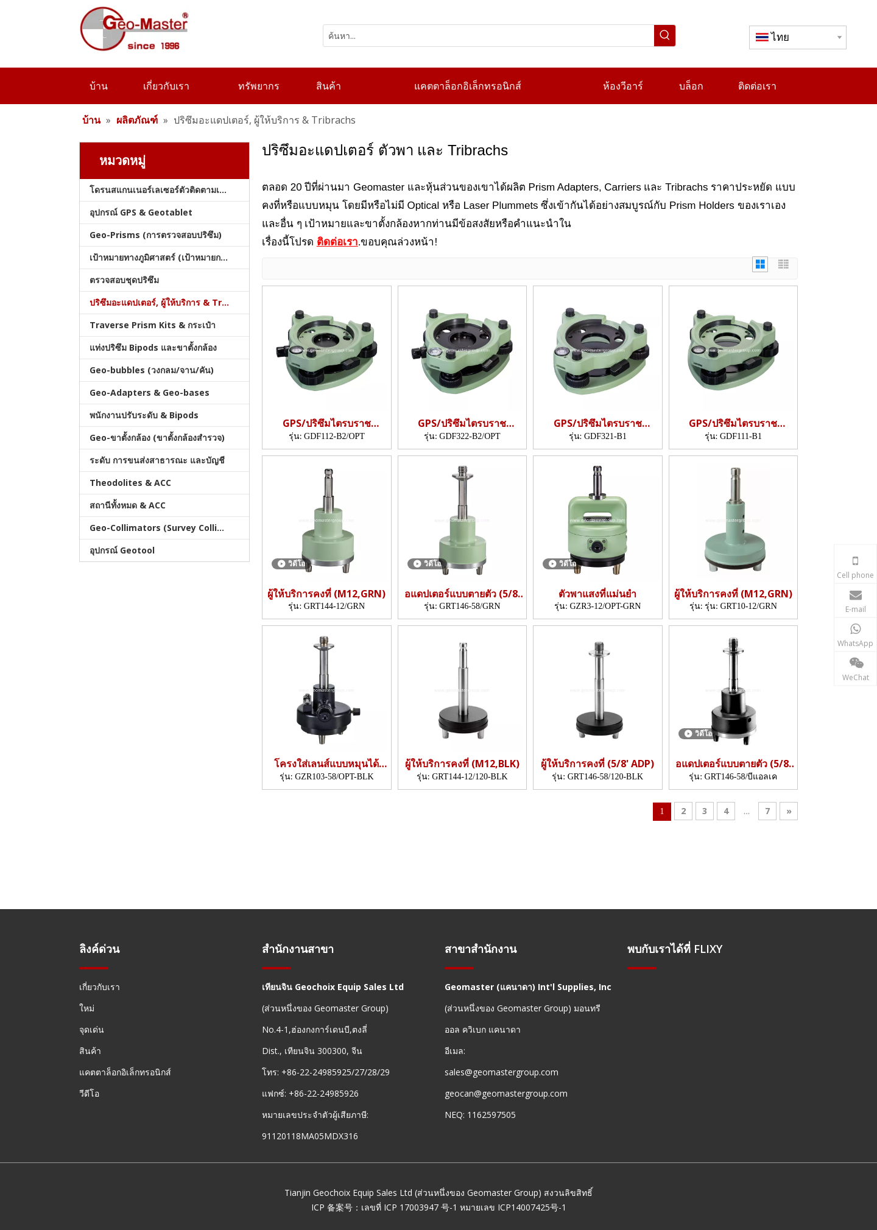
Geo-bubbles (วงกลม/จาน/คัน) (152, 370)
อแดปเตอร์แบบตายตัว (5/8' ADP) (462, 594)
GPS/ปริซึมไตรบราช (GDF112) (327, 423)
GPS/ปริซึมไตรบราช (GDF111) (733, 423)
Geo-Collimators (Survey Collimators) (169, 527)
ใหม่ (86, 1008)
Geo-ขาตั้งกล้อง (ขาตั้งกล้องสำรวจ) (157, 437)
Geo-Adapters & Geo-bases (150, 392)
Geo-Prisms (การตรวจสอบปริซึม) (156, 235)
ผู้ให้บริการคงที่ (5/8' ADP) (597, 763)
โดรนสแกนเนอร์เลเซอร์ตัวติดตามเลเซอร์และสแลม (169, 189)
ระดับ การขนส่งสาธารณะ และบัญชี (157, 460)
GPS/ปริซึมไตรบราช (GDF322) (462, 423)
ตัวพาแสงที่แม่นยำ (597, 594)
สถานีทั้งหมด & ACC (128, 505)
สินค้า (90, 1050)
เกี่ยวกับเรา (99, 987)
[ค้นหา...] (488, 35)
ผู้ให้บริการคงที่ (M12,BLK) (462, 763)
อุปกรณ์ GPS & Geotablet (141, 212)
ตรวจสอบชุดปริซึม (124, 280)
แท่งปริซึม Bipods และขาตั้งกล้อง (153, 347)
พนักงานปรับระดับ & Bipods (144, 415)
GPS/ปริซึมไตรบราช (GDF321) (598, 423)
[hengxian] (93, 967)
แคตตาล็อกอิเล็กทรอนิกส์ (125, 1072)
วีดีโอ (89, 1093)
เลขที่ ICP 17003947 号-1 (409, 1207)
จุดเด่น (91, 1029)
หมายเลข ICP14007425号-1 (513, 1207)
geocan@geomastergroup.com (506, 1093)
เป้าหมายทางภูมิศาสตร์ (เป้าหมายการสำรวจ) (169, 257)
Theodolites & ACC (130, 482)
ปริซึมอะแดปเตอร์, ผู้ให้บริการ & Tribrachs (169, 302)
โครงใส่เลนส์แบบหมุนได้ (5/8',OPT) (326, 763)
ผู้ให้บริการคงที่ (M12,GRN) (326, 594)
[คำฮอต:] (664, 35)
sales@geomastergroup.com (501, 1072)
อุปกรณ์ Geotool (122, 550)
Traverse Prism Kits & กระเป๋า (153, 325)
